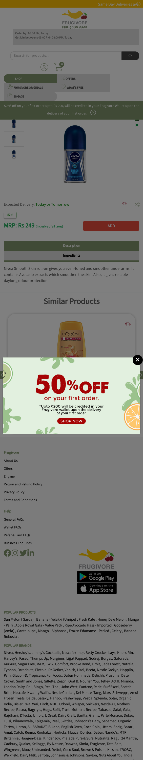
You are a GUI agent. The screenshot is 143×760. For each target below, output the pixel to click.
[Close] (138, 360)
